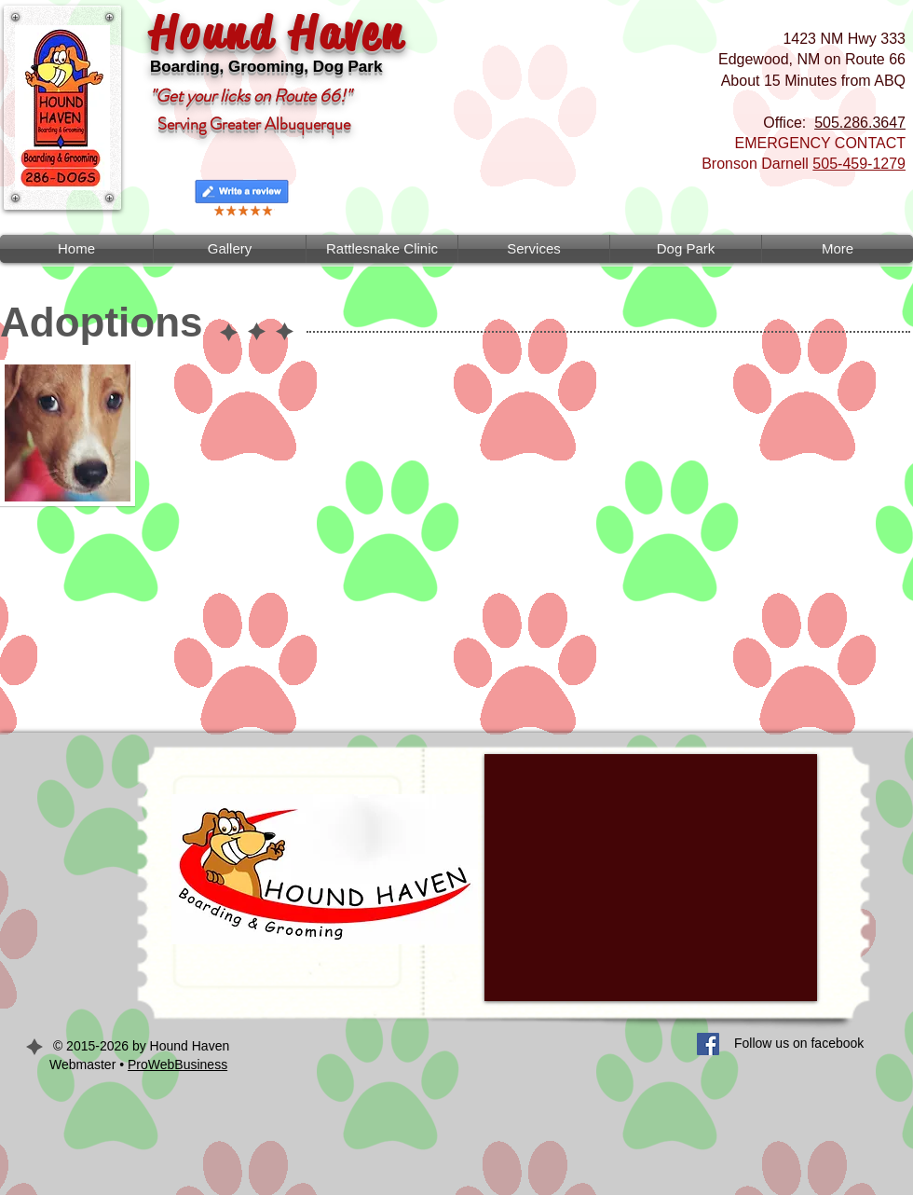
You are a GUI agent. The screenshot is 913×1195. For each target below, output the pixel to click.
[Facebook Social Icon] (708, 1044)
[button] (533, 249)
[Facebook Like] (470, 1056)
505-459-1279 (859, 164)
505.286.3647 (860, 122)
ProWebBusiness (177, 1064)
